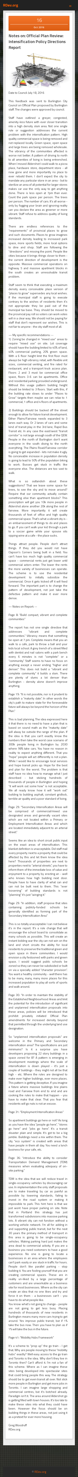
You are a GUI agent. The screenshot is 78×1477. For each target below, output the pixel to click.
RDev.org (10, 5)
